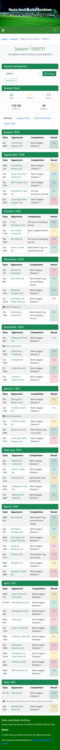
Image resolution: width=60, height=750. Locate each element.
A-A (54, 337)
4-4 (53, 421)
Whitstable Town (19, 190)
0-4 (53, 438)
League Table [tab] (23, 118)
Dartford (15, 554)
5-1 (53, 278)
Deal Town (16, 278)
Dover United (17, 247)
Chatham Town (18, 407)
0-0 (53, 477)
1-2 (53, 376)
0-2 (53, 199)
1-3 (53, 571)
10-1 (54, 290)
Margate (16, 359)
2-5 (53, 239)
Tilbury (15, 619)
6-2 (53, 486)
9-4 (53, 351)
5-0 (53, 182)
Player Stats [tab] (9, 123)
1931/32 (10, 80)
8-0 (53, 222)
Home (5, 38)
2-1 (53, 429)
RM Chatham (17, 182)
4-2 (53, 142)
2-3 (53, 619)
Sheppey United (19, 337)
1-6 (53, 270)
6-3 (53, 312)
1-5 (53, 644)
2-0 (53, 247)
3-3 (53, 399)
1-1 (53, 165)
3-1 (53, 368)
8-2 (53, 469)
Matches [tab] (8, 118)
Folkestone (17, 368)
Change (49, 73)
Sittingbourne (19, 602)
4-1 (53, 190)
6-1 (53, 627)
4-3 (53, 173)
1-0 (53, 670)
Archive (14, 38)
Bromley (15, 239)
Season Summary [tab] (42, 118)
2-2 (53, 537)
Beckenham (17, 429)
